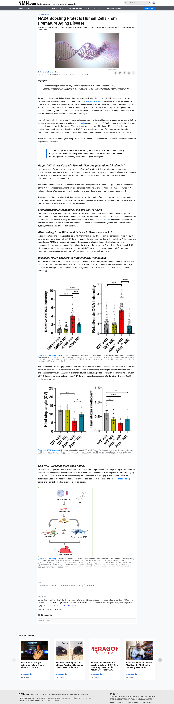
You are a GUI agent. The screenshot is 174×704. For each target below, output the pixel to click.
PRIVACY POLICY (133, 703)
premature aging (123, 479)
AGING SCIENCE (57, 8)
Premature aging (93, 101)
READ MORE (26, 675)
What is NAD (46, 701)
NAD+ (107, 219)
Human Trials (86, 698)
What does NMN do (54, 698)
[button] (115, 73)
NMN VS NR (55, 701)
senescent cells (78, 123)
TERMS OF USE (146, 703)
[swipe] (14, 660)
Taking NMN (76, 698)
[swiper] (160, 660)
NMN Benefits (66, 698)
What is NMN (41, 698)
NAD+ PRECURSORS (114, 8)
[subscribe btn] (149, 8)
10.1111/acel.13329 (71, 606)
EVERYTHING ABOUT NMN (79, 8)
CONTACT (121, 703)
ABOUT (112, 703)
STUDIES (97, 8)
